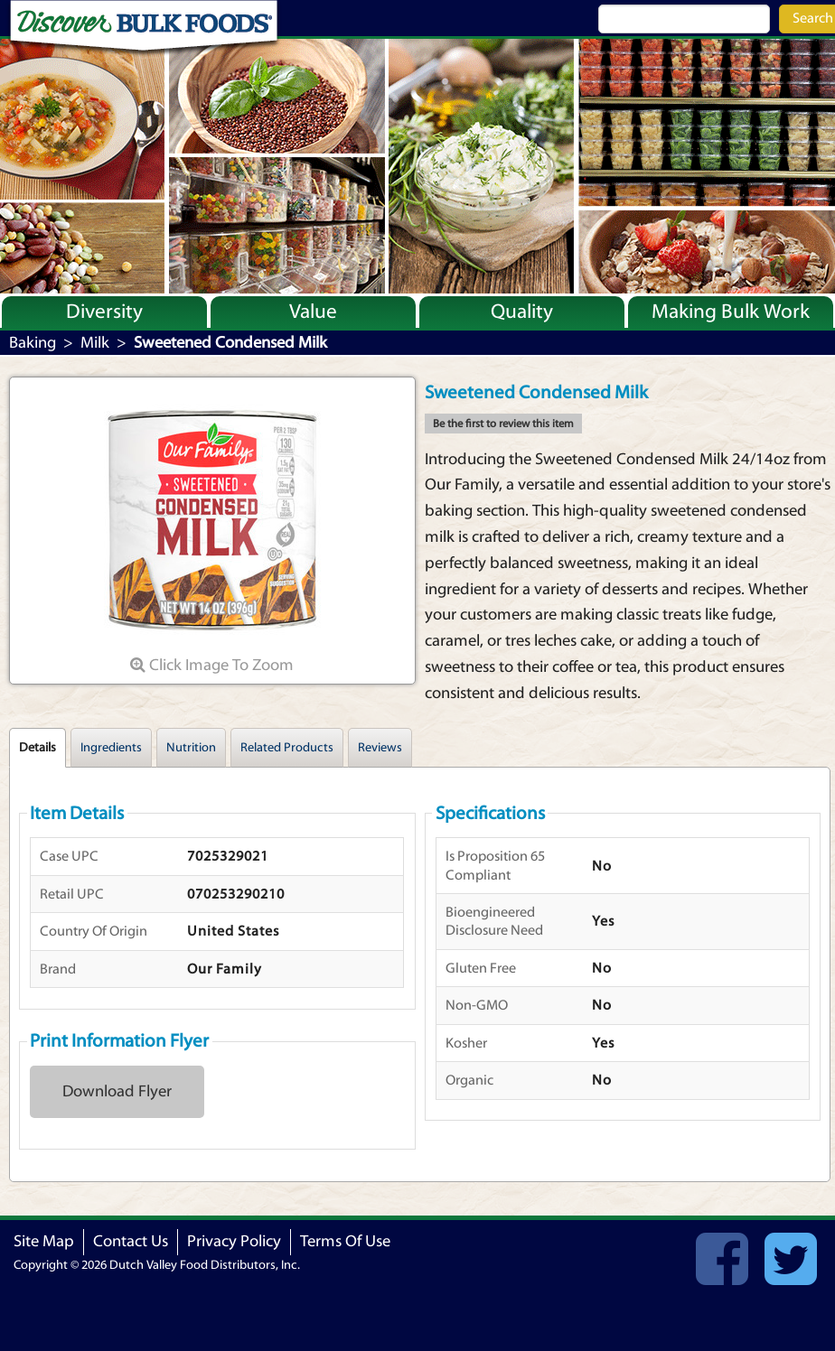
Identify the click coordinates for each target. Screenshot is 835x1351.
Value (313, 311)
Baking (32, 342)
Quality (522, 311)
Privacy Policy (234, 1241)
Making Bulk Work (731, 311)
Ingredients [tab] (111, 748)
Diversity (104, 311)
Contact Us (130, 1241)
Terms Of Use (345, 1241)
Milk (94, 342)
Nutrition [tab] (191, 748)
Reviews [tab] (380, 748)
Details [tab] (37, 748)
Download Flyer (117, 1091)
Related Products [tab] (286, 748)
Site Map (44, 1241)
